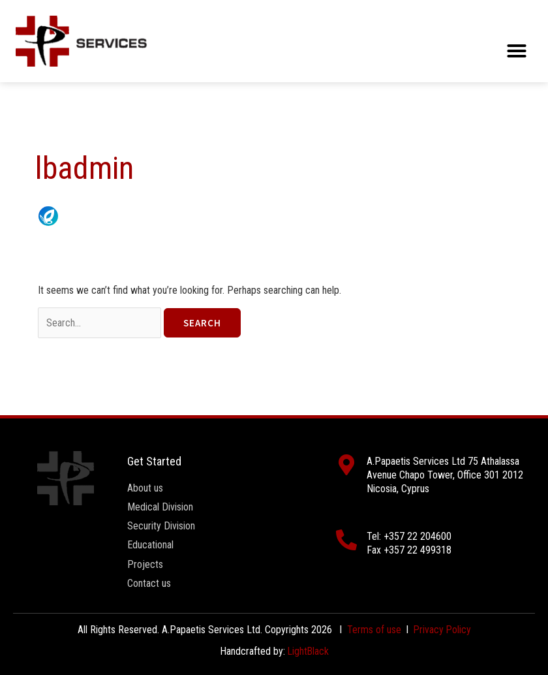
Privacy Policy (442, 629)
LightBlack (308, 651)
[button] (516, 51)
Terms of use (373, 629)
